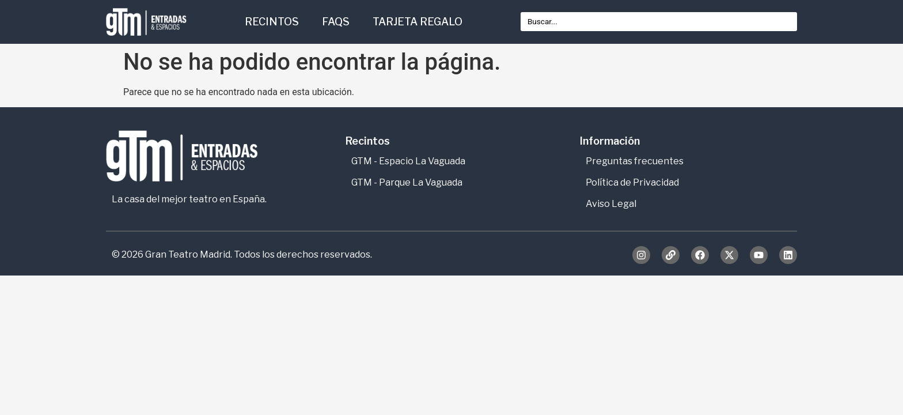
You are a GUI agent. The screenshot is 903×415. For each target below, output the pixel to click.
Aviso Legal (611, 203)
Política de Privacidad (632, 182)
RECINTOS (272, 22)
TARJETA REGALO (417, 22)
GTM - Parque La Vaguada (406, 182)
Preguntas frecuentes (635, 161)
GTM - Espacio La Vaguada (408, 161)
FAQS (336, 22)
